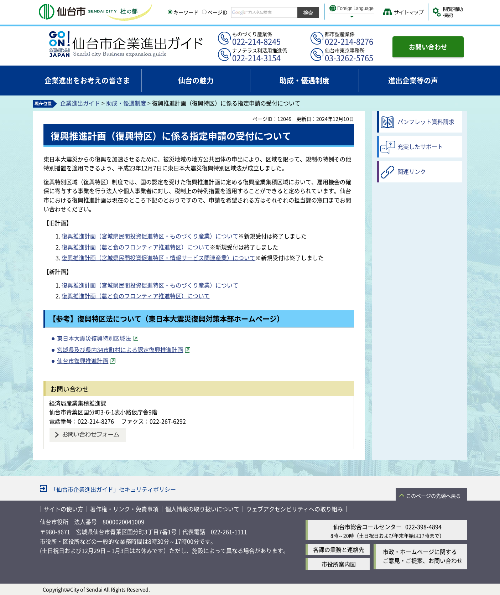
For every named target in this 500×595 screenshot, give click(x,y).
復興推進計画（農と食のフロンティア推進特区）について (136, 247)
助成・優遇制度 (126, 103)
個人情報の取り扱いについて (202, 509)
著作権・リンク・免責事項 (124, 509)
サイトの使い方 (63, 509)
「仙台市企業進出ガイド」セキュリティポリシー (113, 489)
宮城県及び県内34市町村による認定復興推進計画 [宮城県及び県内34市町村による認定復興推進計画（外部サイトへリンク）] (120, 349)
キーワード (183, 12)
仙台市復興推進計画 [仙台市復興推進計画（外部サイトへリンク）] (82, 360)
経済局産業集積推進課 (77, 403)
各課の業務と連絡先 (338, 549)
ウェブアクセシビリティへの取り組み (294, 509)
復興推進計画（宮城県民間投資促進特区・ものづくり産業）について (150, 236)
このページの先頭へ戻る (433, 495)
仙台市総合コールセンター (367, 526)
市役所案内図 (339, 564)
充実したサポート (420, 146)
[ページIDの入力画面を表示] (204, 12)
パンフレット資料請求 (425, 121)
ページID (215, 12)
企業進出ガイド (80, 103)
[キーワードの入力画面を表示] (170, 12)
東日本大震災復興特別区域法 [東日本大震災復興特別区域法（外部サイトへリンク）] (94, 338)
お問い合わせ (428, 46)
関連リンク (411, 171)
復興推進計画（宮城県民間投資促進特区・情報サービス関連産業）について (158, 257)
